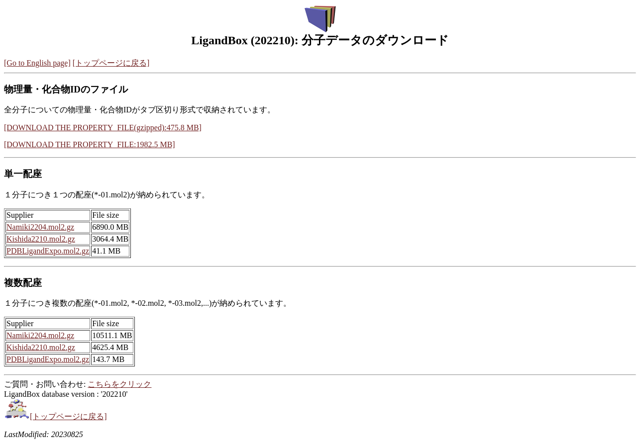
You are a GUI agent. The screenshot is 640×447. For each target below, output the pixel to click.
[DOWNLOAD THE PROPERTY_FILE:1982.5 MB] (89, 144)
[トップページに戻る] (111, 63)
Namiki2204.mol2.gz (40, 227)
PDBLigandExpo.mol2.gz (47, 251)
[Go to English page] (37, 63)
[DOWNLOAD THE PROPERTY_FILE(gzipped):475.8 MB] (103, 127)
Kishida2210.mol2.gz (40, 239)
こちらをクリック (119, 384)
